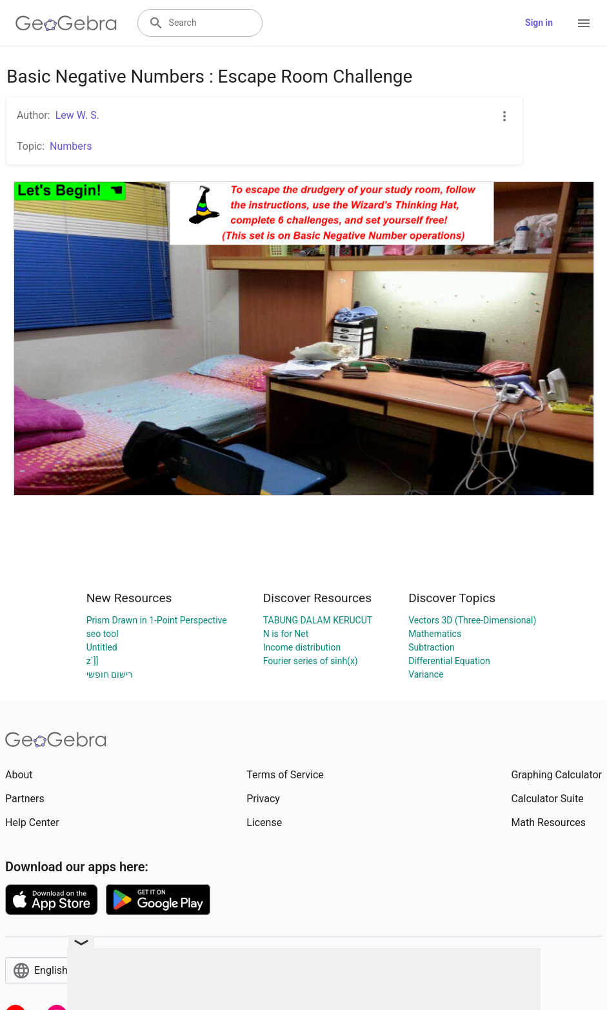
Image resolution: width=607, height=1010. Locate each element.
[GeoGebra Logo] (66, 23)
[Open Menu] (584, 23)
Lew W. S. (77, 115)
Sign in (539, 22)
